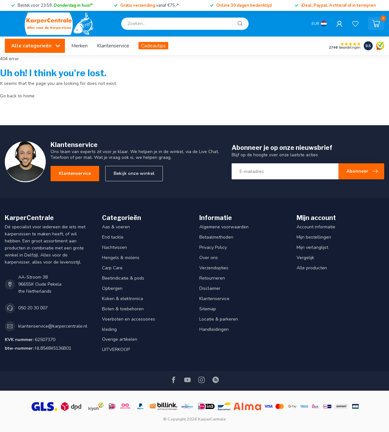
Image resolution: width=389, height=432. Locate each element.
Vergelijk (305, 258)
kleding (109, 329)
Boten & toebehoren (123, 309)
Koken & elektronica (122, 299)
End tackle (112, 237)
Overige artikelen (119, 339)
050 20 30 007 (33, 308)
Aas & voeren (116, 227)
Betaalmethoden (216, 237)
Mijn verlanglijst (312, 247)
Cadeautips (153, 45)
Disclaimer (209, 288)
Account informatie (316, 227)
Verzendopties (213, 268)
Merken (79, 45)
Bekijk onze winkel (134, 173)
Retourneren (212, 278)
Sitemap (207, 309)
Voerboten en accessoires (128, 319)
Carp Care (112, 268)
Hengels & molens (120, 258)
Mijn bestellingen (314, 237)
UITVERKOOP (116, 349)
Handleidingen (214, 329)
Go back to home (17, 96)
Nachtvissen (114, 247)
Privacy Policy (213, 247)
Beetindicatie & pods (123, 278)
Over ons (208, 258)
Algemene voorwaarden (224, 227)
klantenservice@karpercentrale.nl (52, 326)
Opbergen (112, 288)
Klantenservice (113, 45)
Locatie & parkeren (218, 319)
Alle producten (312, 268)
